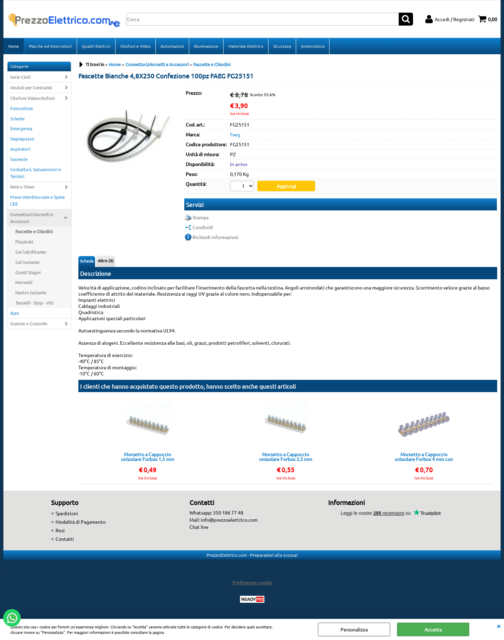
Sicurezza (282, 46)
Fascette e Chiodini (33, 231)
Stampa (201, 217)
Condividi (203, 227)
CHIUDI (499, 625)
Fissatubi (24, 241)
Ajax (14, 313)
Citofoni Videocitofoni (32, 98)
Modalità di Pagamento (81, 522)
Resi (60, 530)
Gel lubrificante (30, 252)
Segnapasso (22, 139)
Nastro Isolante (30, 292)
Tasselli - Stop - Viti (34, 303)
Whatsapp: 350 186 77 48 (216, 512)
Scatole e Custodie (28, 323)
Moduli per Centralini (31, 87)
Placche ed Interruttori (50, 46)
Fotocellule (21, 108)
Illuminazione (206, 46)
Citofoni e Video (135, 46)
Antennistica (312, 46)
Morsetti (23, 282)
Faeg (235, 134)
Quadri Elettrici (96, 46)
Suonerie (19, 159)
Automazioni (172, 46)
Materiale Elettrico (245, 46)
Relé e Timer (22, 187)
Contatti (65, 539)
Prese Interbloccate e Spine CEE (37, 200)
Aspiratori (20, 149)
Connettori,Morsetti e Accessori (31, 217)
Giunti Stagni (28, 272)
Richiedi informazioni (216, 237)
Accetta (433, 629)
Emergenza (21, 128)
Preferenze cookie (252, 582)
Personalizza (354, 629)
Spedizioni (67, 513)
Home (13, 46)
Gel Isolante (27, 262)
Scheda (86, 261)
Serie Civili (20, 77)
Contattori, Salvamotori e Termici (35, 172)
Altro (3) (105, 260)
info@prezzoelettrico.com (229, 520)
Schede (17, 118)
